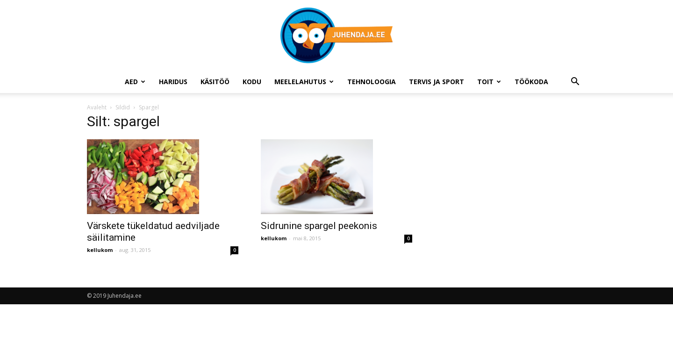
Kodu (252, 81)
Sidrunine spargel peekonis (319, 225)
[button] (575, 82)
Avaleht (97, 107)
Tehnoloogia (371, 81)
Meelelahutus (304, 81)
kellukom (100, 249)
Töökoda (531, 81)
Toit (489, 81)
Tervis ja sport (436, 81)
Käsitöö (214, 81)
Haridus (173, 81)
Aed (135, 81)
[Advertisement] (513, 182)
